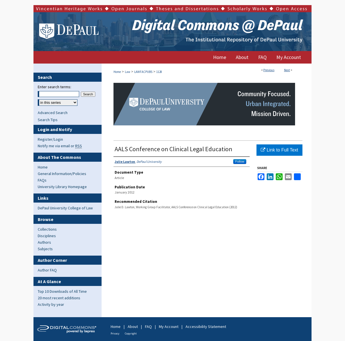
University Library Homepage (62, 186)
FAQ (148, 326)
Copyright (131, 333)
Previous (268, 70)
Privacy (115, 333)
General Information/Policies (62, 173)
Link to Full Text (279, 150)
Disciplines (47, 235)
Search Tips (48, 119)
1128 (159, 72)
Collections (47, 229)
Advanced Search (53, 112)
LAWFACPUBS (143, 72)
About (133, 326)
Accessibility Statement (206, 326)
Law (127, 72)
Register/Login (50, 139)
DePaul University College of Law (65, 208)
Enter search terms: (54, 86)
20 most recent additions (59, 297)
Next (287, 70)
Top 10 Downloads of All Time (62, 291)
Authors (44, 242)
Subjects (45, 248)
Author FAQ (47, 270)
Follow (239, 161)
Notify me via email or (60, 145)
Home (117, 72)
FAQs (42, 180)
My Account (168, 326)
